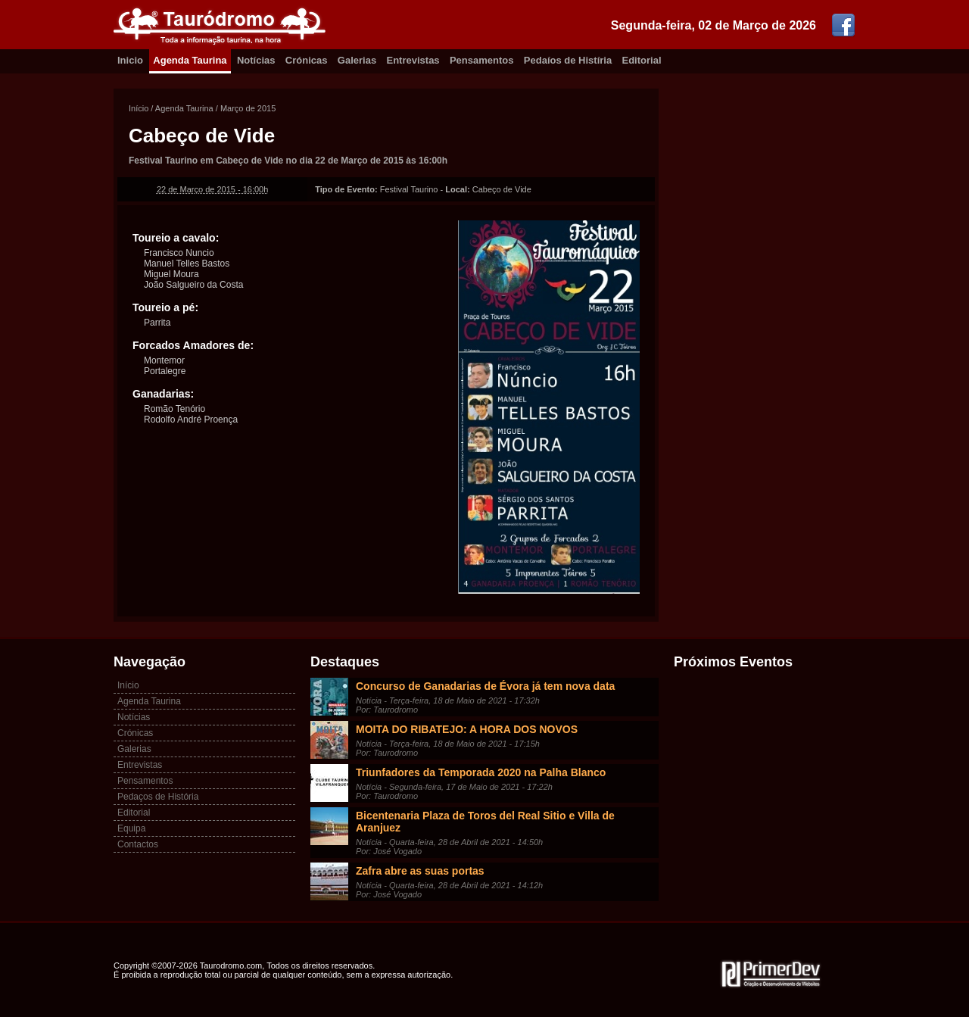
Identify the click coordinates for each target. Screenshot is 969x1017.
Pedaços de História (157, 796)
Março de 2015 (248, 108)
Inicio (130, 60)
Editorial (642, 60)
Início (138, 108)
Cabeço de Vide (202, 135)
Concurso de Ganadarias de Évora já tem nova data (485, 686)
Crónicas (306, 60)
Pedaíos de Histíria (568, 60)
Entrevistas (413, 60)
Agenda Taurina (189, 60)
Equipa (131, 828)
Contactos (137, 844)
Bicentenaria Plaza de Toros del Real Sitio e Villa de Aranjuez (485, 822)
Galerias (357, 60)
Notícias (256, 60)
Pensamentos (482, 60)
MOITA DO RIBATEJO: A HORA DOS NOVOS (467, 729)
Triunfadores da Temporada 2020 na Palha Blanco (481, 772)
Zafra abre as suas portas (420, 871)
